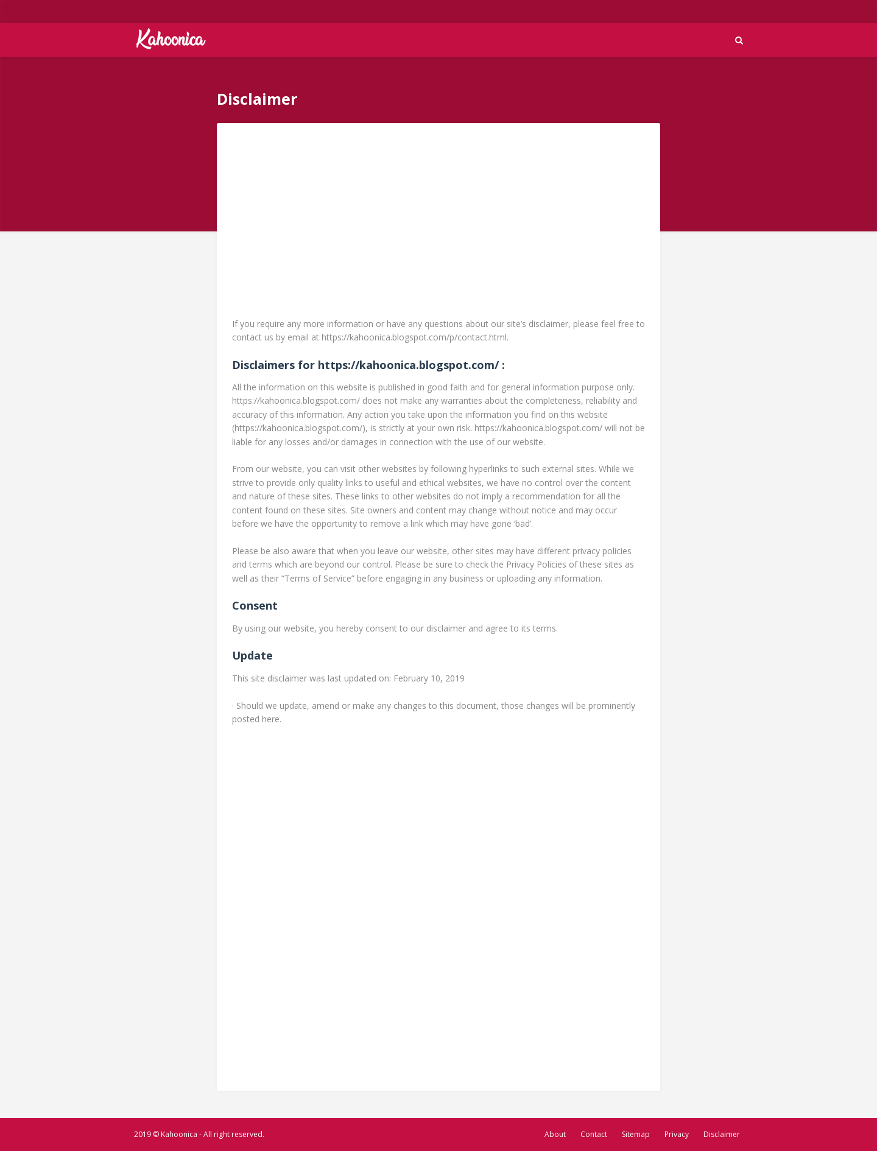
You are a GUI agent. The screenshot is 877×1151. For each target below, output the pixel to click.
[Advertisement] (438, 223)
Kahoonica (179, 1134)
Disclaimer (721, 1134)
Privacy (676, 1134)
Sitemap (636, 1134)
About (555, 1134)
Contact (593, 1134)
